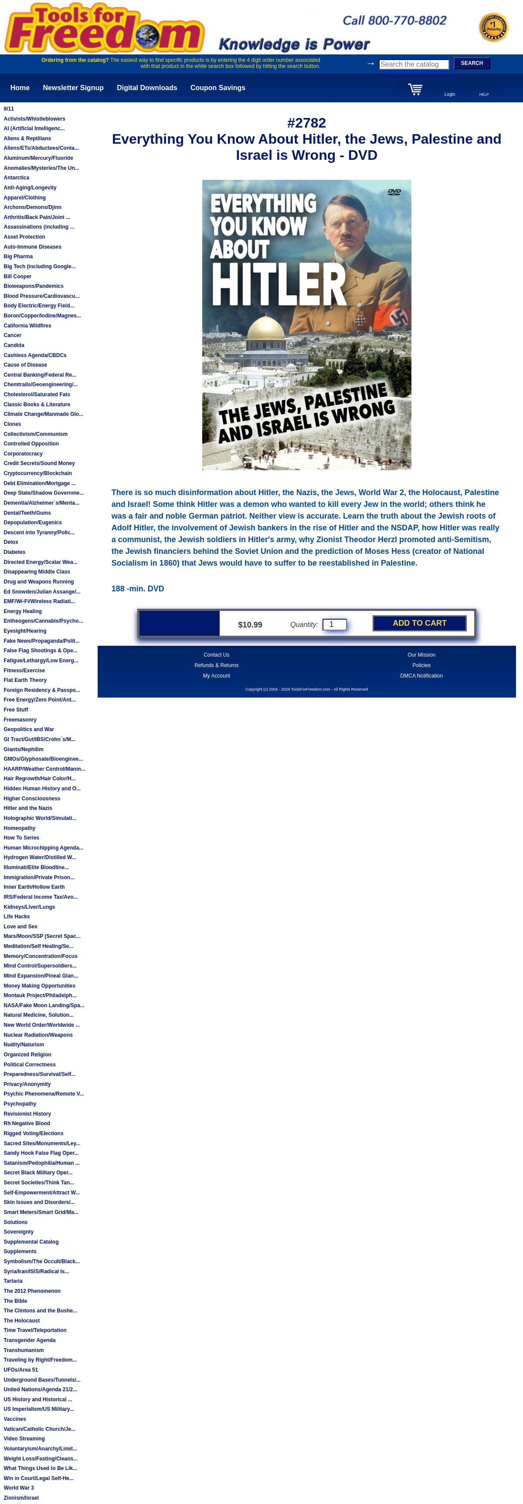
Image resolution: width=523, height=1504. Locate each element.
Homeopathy (19, 828)
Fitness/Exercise (24, 671)
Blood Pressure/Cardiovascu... (41, 296)
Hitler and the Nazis (27, 808)
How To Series (21, 838)
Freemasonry (19, 720)
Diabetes (14, 552)
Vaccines (14, 1419)
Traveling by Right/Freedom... (40, 1360)
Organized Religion (27, 1055)
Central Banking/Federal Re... (39, 375)
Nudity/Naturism (23, 1045)
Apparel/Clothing (24, 198)
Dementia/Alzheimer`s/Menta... (41, 503)
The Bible (15, 1301)
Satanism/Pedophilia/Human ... (41, 1163)
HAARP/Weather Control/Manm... (44, 769)
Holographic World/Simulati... (39, 818)
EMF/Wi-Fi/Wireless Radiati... (39, 601)
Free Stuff (15, 710)
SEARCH (472, 63)
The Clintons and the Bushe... (40, 1311)
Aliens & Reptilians (27, 138)
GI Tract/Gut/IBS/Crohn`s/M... (39, 739)
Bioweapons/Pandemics (33, 286)
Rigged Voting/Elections (33, 1133)
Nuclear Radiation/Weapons (37, 1035)
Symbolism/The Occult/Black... (41, 1261)
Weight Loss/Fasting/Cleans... (40, 1459)
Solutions (15, 1222)
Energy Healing (22, 611)
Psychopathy (19, 1104)
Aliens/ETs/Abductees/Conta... (40, 148)
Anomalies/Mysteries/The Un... (41, 168)
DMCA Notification (422, 676)
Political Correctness (29, 1065)
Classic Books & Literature (36, 404)
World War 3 (18, 1488)
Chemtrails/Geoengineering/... (40, 384)
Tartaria (12, 1281)
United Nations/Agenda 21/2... (40, 1389)
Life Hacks (16, 917)
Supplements (19, 1251)
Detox (10, 542)
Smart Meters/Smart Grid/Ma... (40, 1212)
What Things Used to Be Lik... (40, 1468)
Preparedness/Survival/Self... (39, 1074)
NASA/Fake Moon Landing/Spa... (43, 1005)
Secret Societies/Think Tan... (38, 1183)
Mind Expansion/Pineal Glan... (40, 976)
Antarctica (16, 178)
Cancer (12, 335)
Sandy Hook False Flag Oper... (40, 1153)
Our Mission (421, 655)
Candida (13, 345)
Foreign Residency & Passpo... (41, 690)
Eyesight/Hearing (24, 631)
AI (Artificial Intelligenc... (34, 128)
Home (20, 87)
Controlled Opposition (31, 444)
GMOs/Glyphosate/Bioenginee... (43, 759)
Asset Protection (24, 237)
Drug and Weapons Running (38, 582)
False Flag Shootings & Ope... (40, 650)
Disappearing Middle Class (36, 572)
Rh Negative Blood (26, 1123)
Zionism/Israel (21, 1498)
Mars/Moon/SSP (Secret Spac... (42, 936)
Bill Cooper (17, 276)
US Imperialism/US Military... (38, 1409)
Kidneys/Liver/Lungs (29, 907)
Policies (422, 665)
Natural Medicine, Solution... (38, 1015)
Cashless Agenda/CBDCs (34, 355)
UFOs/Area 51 (20, 1370)
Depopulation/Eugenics (32, 522)
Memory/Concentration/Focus (40, 956)
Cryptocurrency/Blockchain (37, 473)
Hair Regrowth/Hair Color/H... (39, 779)
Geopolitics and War (28, 729)
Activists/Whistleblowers (34, 119)
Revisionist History (27, 1114)
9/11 (8, 109)
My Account (216, 676)
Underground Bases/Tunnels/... (41, 1380)
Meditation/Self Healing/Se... (38, 946)
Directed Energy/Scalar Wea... (40, 562)
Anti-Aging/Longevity (29, 188)
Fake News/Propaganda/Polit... (41, 641)
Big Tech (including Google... (39, 266)
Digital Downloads (147, 87)
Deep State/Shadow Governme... (43, 493)
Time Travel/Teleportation (34, 1330)
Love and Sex (20, 927)
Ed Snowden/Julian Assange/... (41, 592)
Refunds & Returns (216, 665)
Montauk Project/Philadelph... (39, 995)
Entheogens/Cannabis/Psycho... (43, 621)
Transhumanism (23, 1350)
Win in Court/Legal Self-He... (38, 1478)
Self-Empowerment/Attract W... (41, 1193)
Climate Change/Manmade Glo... (43, 414)
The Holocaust (21, 1321)
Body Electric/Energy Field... (38, 306)
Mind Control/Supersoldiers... (39, 966)
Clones (12, 424)
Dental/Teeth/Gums (27, 513)
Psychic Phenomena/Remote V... (43, 1094)
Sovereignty (18, 1232)
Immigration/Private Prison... (39, 877)
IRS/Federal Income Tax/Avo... (40, 897)
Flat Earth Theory (25, 680)
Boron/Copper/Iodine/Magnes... (42, 316)
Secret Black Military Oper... (37, 1173)
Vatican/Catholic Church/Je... (39, 1429)
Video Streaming (23, 1439)
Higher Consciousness (31, 799)
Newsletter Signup (73, 87)
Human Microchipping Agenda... (43, 848)
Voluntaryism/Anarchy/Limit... (40, 1449)
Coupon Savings (217, 87)
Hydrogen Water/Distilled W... (39, 857)
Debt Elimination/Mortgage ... (39, 483)
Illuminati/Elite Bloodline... (35, 867)
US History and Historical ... (37, 1399)
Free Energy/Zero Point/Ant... (39, 700)
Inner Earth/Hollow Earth (34, 887)
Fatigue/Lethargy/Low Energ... (40, 661)
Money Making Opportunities (39, 986)
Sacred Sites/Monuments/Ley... (41, 1143)
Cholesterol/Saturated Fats (36, 394)
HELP (484, 94)
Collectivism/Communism (35, 434)
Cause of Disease (25, 365)
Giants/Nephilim (23, 749)
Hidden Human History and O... (42, 789)
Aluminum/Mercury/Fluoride (38, 158)
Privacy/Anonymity (27, 1084)
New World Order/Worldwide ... (41, 1025)
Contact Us (216, 655)
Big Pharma (18, 256)
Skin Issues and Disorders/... (39, 1202)
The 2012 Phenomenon (32, 1291)
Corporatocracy (22, 454)
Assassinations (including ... (38, 227)
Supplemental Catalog (30, 1242)
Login (450, 94)
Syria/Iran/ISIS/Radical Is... (36, 1271)
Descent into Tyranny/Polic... (39, 532)
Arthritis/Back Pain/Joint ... (36, 217)
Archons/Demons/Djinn (32, 207)
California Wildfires (27, 326)
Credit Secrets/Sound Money (39, 463)
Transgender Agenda (29, 1340)
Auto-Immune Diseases (32, 247)
